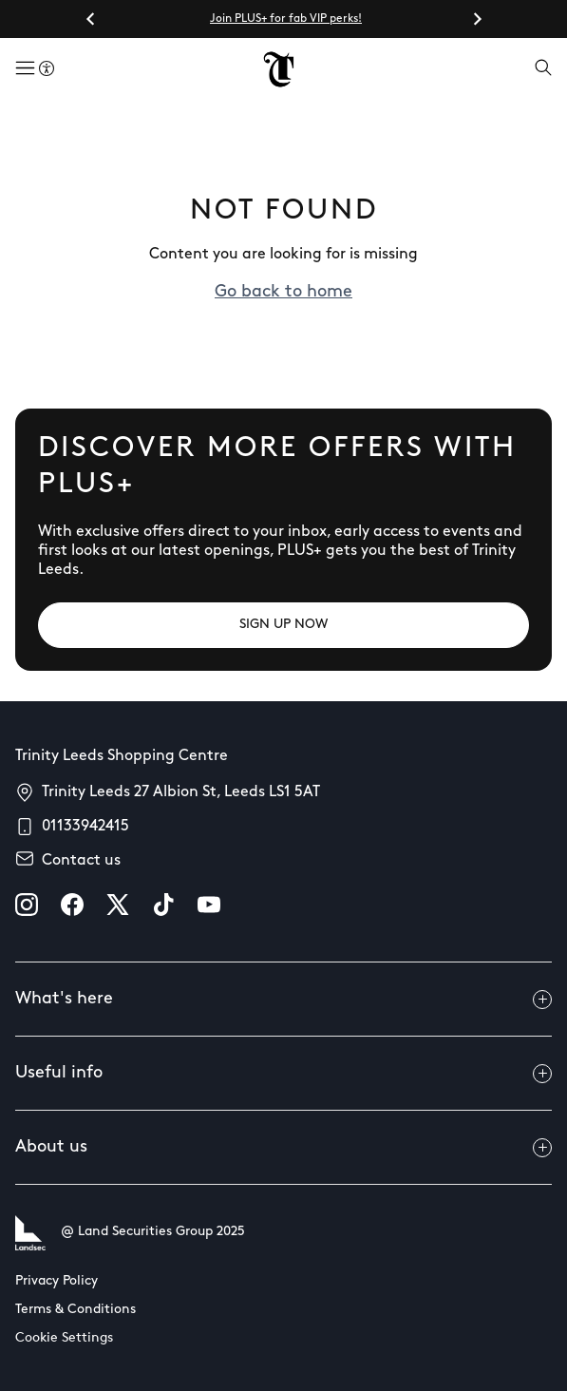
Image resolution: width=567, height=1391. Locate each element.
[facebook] (72, 904)
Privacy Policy (56, 1281)
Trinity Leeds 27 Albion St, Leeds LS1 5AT (181, 792)
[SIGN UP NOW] (283, 625)
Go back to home (283, 292)
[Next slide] (477, 19)
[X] (117, 904)
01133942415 (85, 826)
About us (283, 1147)
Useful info (283, 1073)
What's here (283, 999)
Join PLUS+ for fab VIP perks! (286, 19)
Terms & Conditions (75, 1310)
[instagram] (26, 904)
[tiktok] (163, 904)
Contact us (81, 860)
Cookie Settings (64, 1338)
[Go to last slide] (91, 19)
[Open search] (543, 69)
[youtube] (209, 904)
